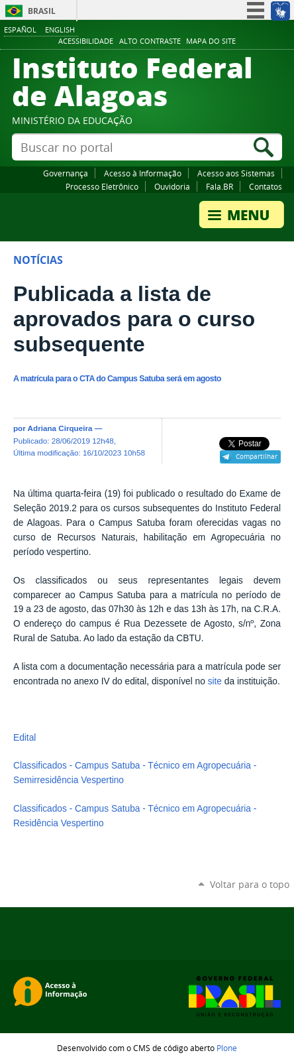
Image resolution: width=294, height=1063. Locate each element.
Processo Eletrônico (102, 186)
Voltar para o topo (249, 884)
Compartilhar (256, 456)
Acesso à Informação (142, 173)
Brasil (42, 11)
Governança (65, 173)
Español (20, 29)
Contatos (265, 186)
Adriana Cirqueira (60, 428)
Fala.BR (219, 186)
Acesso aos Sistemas (236, 173)
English (60, 29)
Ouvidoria (172, 186)
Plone (227, 1047)
